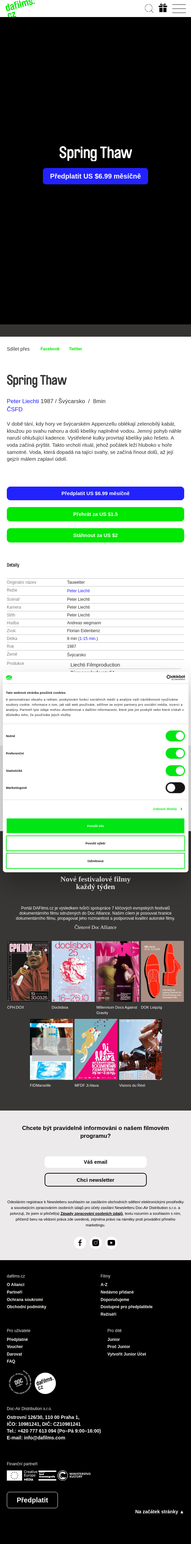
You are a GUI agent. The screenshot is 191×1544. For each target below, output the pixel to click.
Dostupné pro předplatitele (127, 1306)
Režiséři (108, 1314)
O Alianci (16, 1284)
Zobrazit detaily (165, 809)
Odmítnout (95, 860)
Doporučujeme (115, 1299)
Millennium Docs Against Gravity (116, 1010)
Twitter (75, 349)
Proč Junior (119, 1346)
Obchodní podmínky (26, 1306)
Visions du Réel (132, 1085)
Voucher (15, 1346)
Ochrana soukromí (25, 1299)
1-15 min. (88, 638)
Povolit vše (95, 825)
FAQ (11, 1361)
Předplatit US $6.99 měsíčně (95, 176)
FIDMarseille (40, 1085)
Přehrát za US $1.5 (95, 514)
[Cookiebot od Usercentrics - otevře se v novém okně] (155, 678)
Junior (114, 1339)
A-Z (104, 1284)
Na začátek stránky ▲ (159, 1511)
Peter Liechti (23, 401)
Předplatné (17, 1339)
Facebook (50, 349)
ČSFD (15, 409)
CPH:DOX (15, 1007)
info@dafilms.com (44, 1437)
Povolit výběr (95, 843)
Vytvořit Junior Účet (127, 1354)
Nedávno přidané (117, 1292)
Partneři (14, 1292)
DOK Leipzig (151, 1007)
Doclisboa (60, 1007)
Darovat (14, 1354)
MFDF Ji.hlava (87, 1085)
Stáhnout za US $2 (95, 535)
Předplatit (32, 1500)
